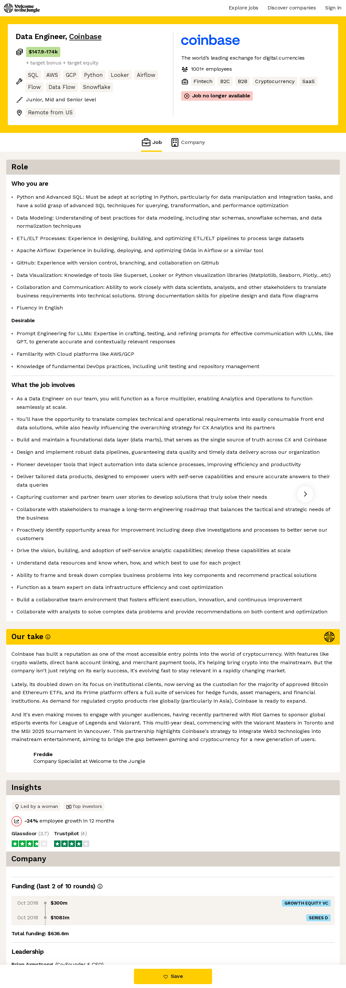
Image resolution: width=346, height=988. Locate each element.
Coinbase (85, 36)
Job (151, 142)
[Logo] (22, 8)
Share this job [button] (33, 937)
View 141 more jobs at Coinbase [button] (101, 937)
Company (187, 142)
